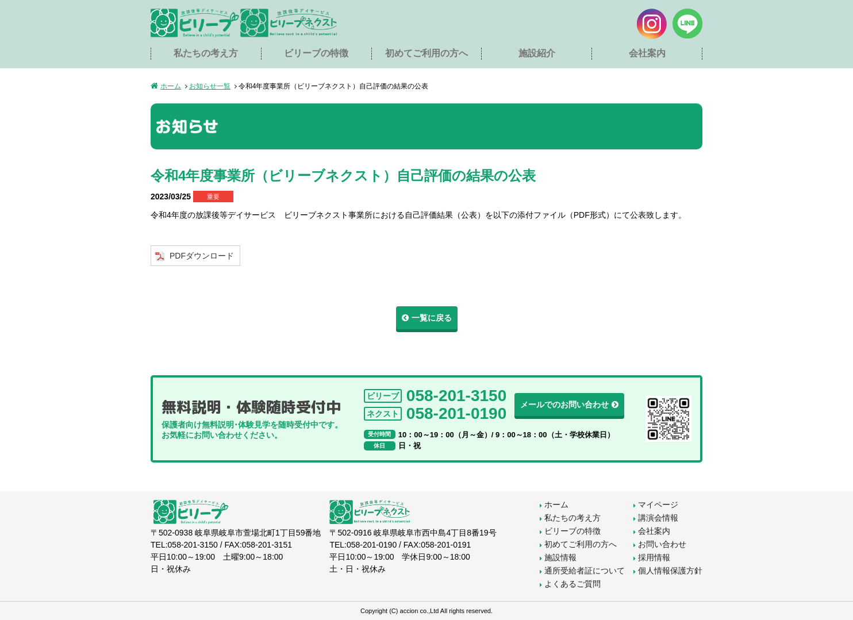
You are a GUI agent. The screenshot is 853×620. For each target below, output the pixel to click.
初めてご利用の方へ (426, 53)
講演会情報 (658, 517)
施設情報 (560, 557)
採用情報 (654, 557)
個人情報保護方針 (670, 570)
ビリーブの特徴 (316, 53)
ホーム (170, 86)
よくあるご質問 (572, 583)
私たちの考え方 (206, 53)
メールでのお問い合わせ (564, 404)
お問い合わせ (662, 544)
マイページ (658, 504)
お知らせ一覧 (209, 86)
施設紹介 (536, 53)
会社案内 (647, 53)
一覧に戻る (432, 317)
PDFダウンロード (202, 255)
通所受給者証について (584, 570)
